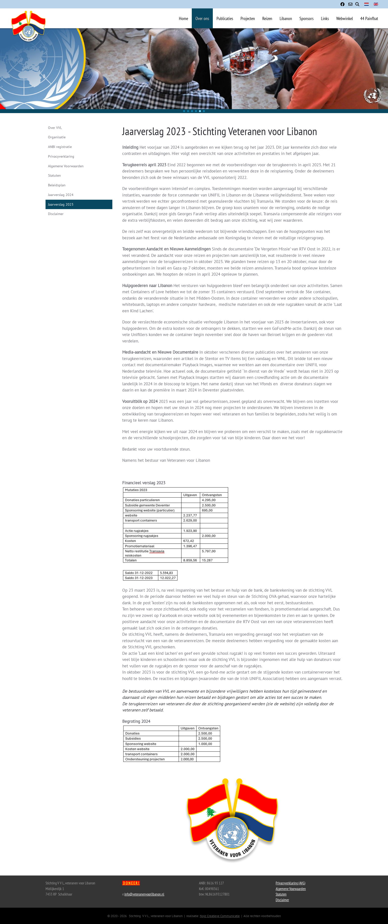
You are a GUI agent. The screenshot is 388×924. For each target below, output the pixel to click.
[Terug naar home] (28, 33)
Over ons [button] (202, 18)
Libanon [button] (286, 18)
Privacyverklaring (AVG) (290, 883)
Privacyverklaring (61, 156)
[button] (184, 111)
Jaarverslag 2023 (60, 204)
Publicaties (225, 18)
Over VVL (55, 127)
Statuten (54, 175)
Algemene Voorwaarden (66, 166)
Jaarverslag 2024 (60, 195)
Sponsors (306, 18)
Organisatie (57, 137)
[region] (194, 70)
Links (325, 18)
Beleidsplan (57, 185)
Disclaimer (56, 214)
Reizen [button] (267, 18)
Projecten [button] (248, 18)
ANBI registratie (60, 147)
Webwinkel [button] (344, 18)
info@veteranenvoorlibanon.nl (144, 894)
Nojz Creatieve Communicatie (220, 916)
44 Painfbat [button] (369, 18)
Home (183, 18)
